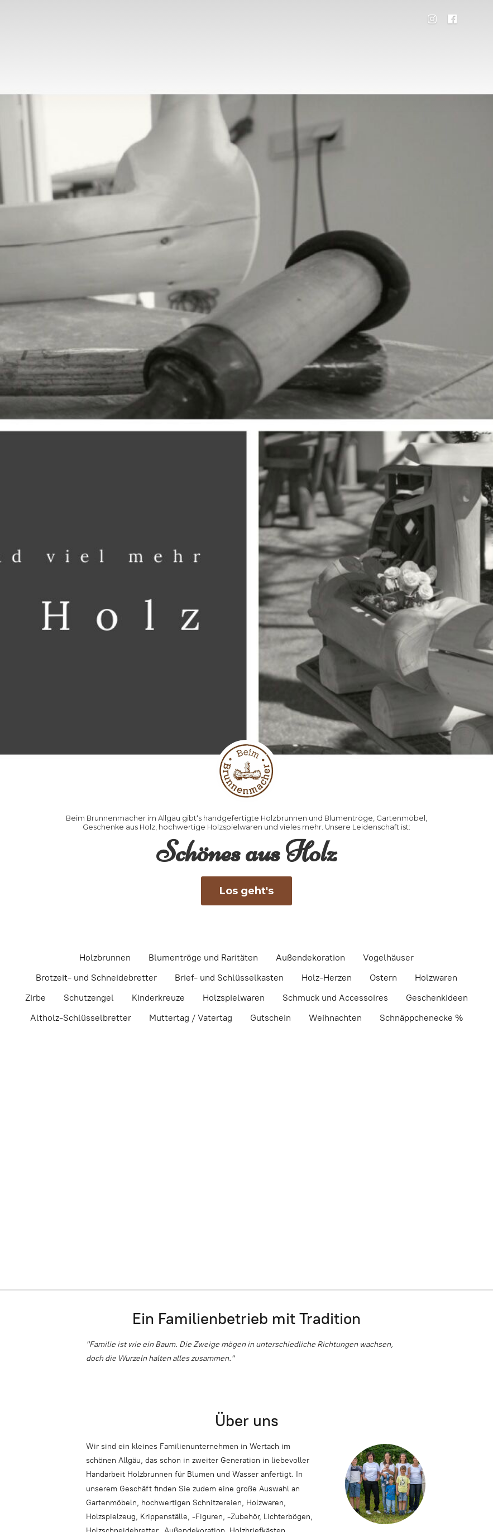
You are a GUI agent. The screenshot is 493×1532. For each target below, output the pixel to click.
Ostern (383, 977)
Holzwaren (436, 977)
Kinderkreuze (158, 997)
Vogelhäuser (388, 957)
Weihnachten (335, 1017)
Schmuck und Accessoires (335, 997)
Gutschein (270, 1017)
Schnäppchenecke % (421, 1017)
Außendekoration (310, 957)
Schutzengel (89, 997)
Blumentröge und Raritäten (203, 957)
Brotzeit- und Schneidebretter (96, 977)
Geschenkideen (437, 997)
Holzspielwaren (234, 997)
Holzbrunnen (105, 957)
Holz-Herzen (326, 977)
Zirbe (35, 997)
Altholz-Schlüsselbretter (80, 1017)
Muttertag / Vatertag (190, 1017)
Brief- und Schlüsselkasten (229, 977)
